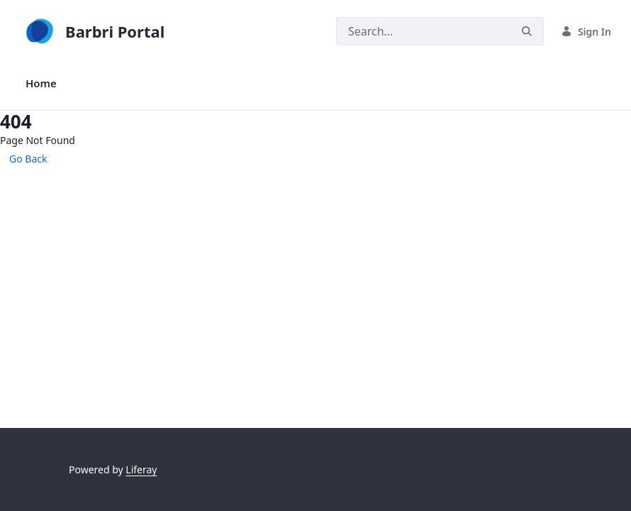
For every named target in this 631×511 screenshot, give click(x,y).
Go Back (28, 158)
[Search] (423, 31)
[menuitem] (41, 83)
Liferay (141, 469)
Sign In (586, 31)
